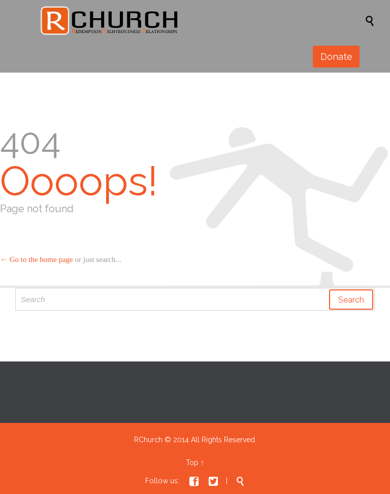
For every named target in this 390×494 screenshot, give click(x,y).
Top (192, 462)
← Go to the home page (36, 259)
